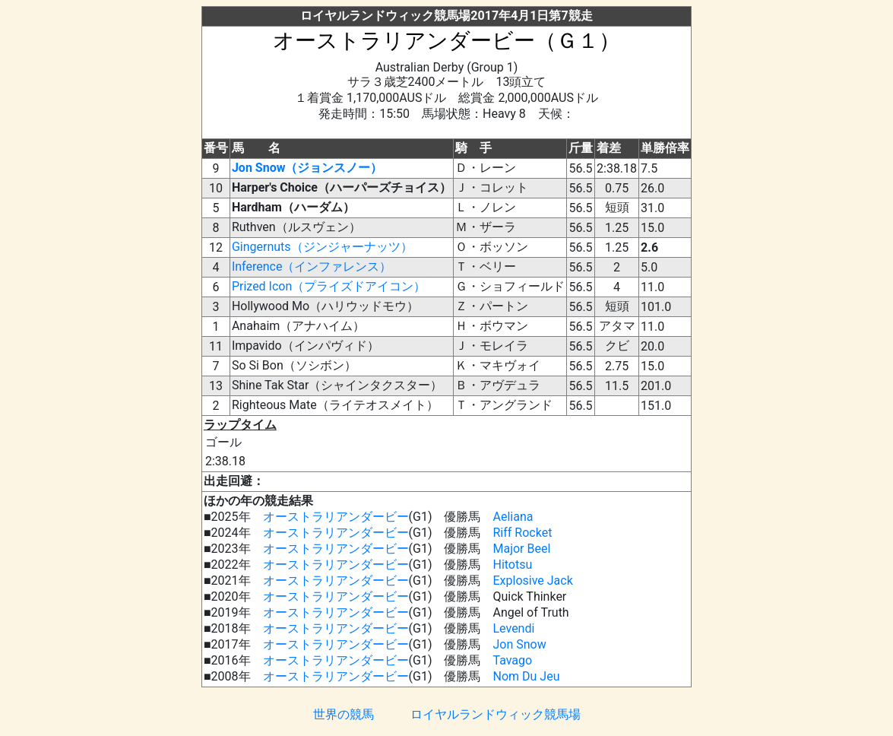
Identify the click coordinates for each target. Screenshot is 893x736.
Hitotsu (512, 564)
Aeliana (512, 516)
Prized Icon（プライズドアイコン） (329, 286)
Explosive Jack (532, 580)
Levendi (513, 628)
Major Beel (521, 548)
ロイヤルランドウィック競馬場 (495, 714)
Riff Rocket (522, 532)
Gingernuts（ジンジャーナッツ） (322, 247)
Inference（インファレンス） (312, 266)
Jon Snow (519, 644)
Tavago (512, 660)
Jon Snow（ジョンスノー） (307, 167)
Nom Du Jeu (525, 676)
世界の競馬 (343, 714)
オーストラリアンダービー (336, 516)
